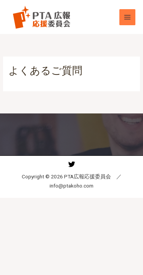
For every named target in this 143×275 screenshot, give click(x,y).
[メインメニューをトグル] (127, 17)
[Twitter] (71, 164)
